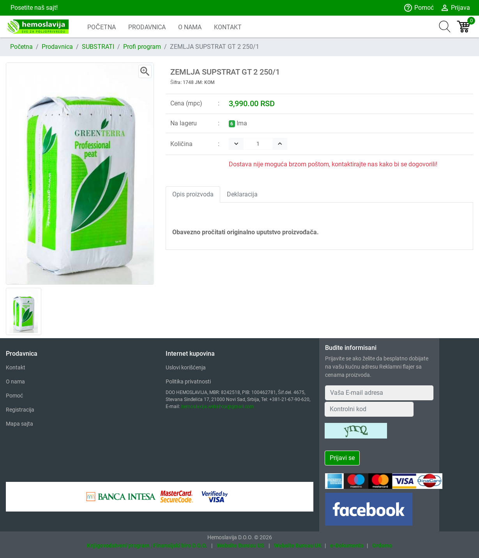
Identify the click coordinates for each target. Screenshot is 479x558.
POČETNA (101, 27)
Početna (21, 46)
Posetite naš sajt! (33, 7)
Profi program (142, 46)
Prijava (455, 7)
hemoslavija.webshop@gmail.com (217, 406)
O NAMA (189, 27)
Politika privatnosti (188, 381)
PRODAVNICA (147, 27)
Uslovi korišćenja (186, 367)
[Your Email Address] (379, 392)
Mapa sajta (19, 424)
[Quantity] (258, 144)
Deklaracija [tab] (242, 194)
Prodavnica (57, 46)
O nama (15, 381)
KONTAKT (228, 27)
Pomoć (418, 7)
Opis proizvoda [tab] (193, 194)
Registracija (20, 409)
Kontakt (15, 367)
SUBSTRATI (98, 46)
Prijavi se (342, 458)
